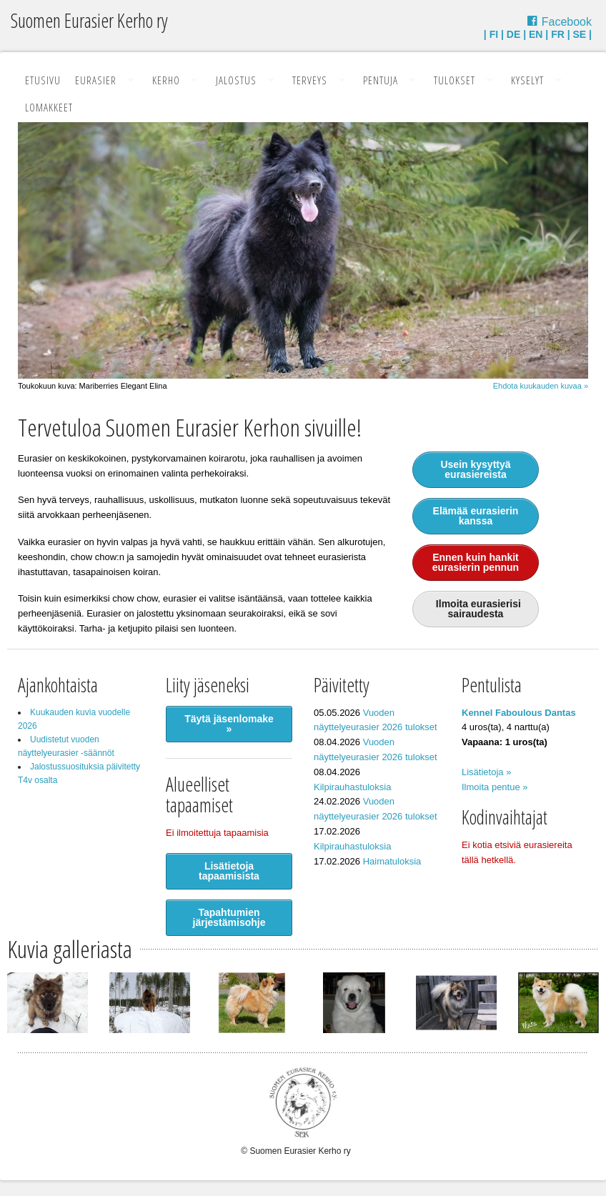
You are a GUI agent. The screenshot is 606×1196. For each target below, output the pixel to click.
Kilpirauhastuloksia (352, 787)
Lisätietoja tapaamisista (229, 871)
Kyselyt (527, 80)
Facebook (567, 22)
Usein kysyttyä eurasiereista (475, 469)
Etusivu (43, 80)
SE (580, 34)
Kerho (166, 80)
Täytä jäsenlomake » (229, 723)
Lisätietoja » (486, 772)
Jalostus (236, 80)
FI (494, 34)
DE (513, 34)
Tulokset (454, 80)
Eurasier (95, 80)
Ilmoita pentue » (495, 787)
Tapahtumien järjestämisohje (229, 917)
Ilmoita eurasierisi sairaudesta (475, 608)
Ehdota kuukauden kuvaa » (540, 386)
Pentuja (380, 80)
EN (535, 34)
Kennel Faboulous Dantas (519, 712)
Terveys (309, 80)
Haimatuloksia (392, 861)
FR (558, 34)
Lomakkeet (49, 107)
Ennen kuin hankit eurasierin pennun (475, 562)
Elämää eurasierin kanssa (476, 516)
